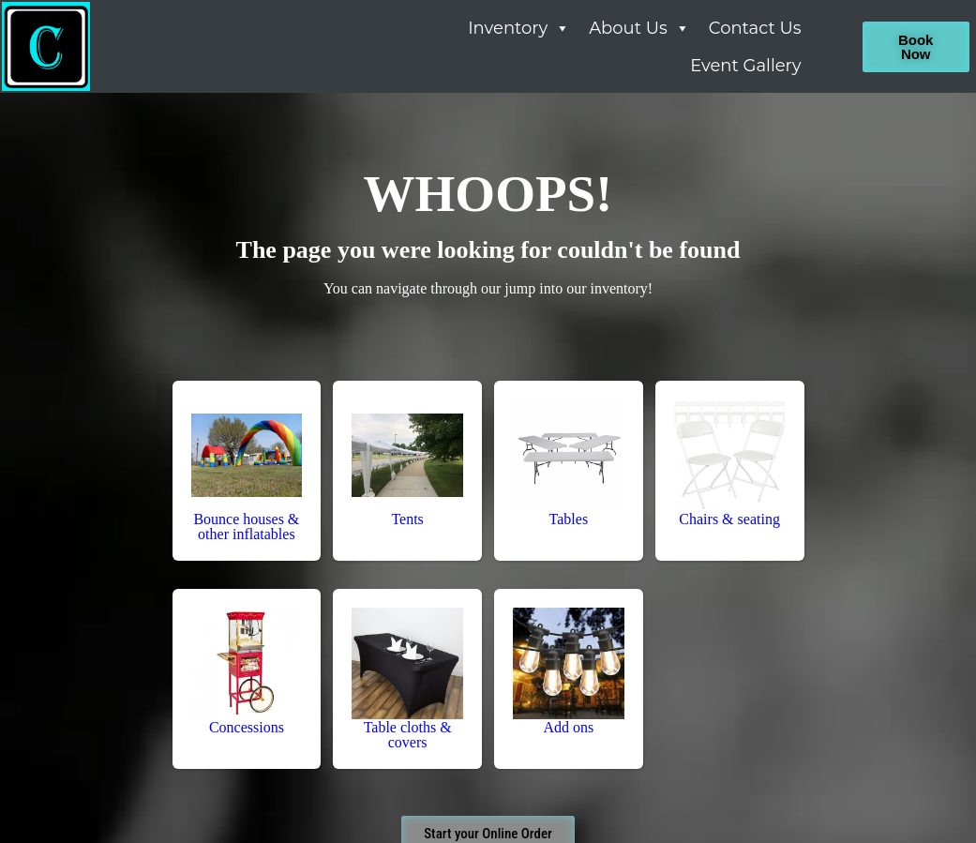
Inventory (519, 28)
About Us (639, 28)
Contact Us (755, 28)
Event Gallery (745, 65)
